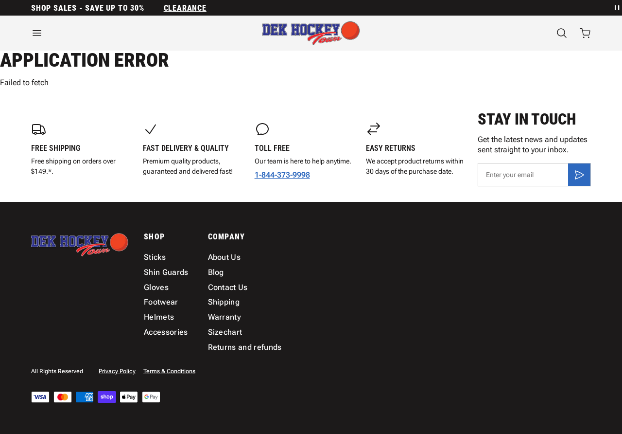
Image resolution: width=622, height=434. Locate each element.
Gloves (156, 287)
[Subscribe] (579, 174)
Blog (216, 272)
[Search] (562, 33)
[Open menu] (116, 33)
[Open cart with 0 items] (585, 33)
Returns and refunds (245, 347)
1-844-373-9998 (282, 175)
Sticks (155, 257)
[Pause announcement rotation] (616, 8)
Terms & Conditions (169, 371)
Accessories (166, 332)
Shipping (224, 302)
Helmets (159, 317)
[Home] (311, 33)
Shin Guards (166, 272)
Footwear (161, 302)
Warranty (225, 317)
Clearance (185, 8)
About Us (224, 257)
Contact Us (228, 287)
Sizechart (225, 332)
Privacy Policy (117, 371)
